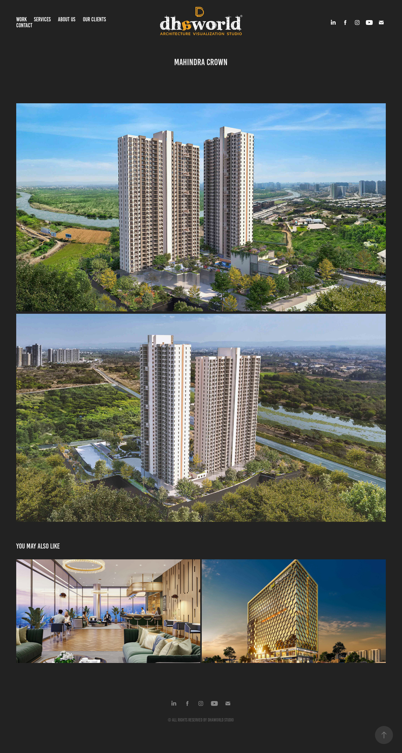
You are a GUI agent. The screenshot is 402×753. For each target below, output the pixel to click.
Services (42, 19)
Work (21, 19)
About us (66, 19)
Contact (24, 25)
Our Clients (94, 19)
